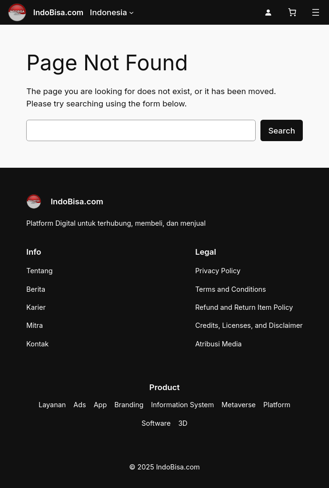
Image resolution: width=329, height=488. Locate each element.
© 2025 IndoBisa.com (164, 467)
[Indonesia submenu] (131, 12)
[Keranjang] (292, 12)
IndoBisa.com (58, 12)
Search (281, 130)
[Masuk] (268, 12)
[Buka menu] (315, 12)
